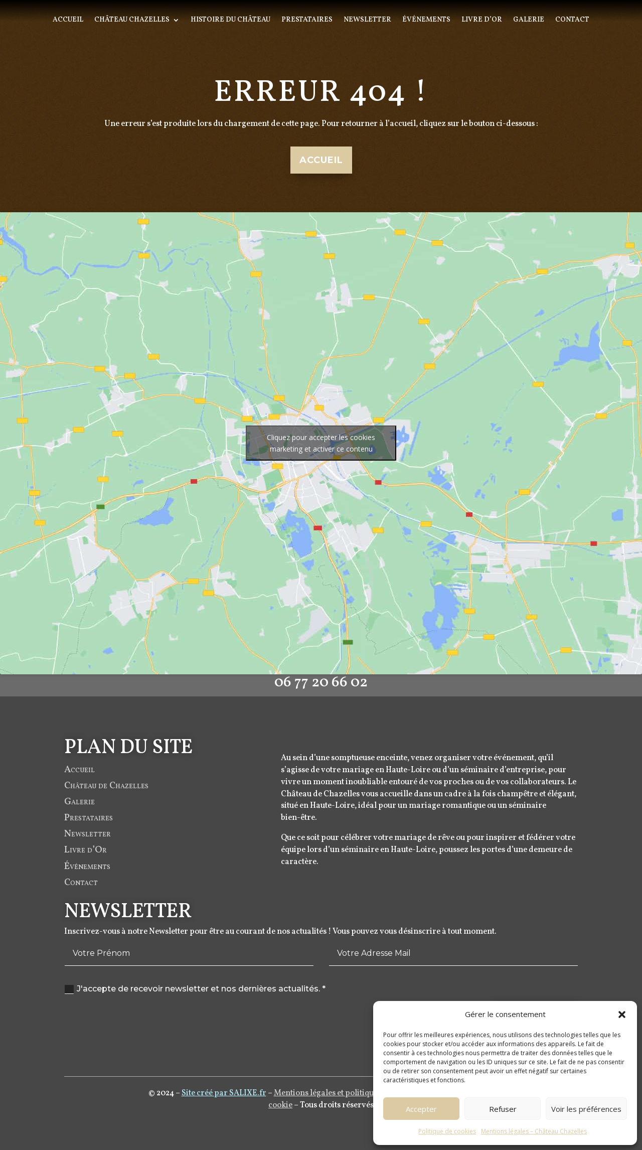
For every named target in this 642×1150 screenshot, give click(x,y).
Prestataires (307, 21)
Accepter (421, 1109)
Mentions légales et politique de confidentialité (358, 1094)
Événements (426, 21)
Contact (572, 21)
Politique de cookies (447, 1131)
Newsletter (367, 21)
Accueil (68, 21)
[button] (622, 1015)
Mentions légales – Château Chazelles (534, 1131)
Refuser (503, 1109)
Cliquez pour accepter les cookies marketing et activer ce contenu (321, 443)
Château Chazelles (132, 21)
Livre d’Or (481, 21)
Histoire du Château (230, 21)
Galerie (528, 21)
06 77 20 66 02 (321, 695)
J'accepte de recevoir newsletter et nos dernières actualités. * (195, 989)
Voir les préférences (586, 1109)
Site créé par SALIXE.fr (224, 1094)
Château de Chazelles (106, 794)
